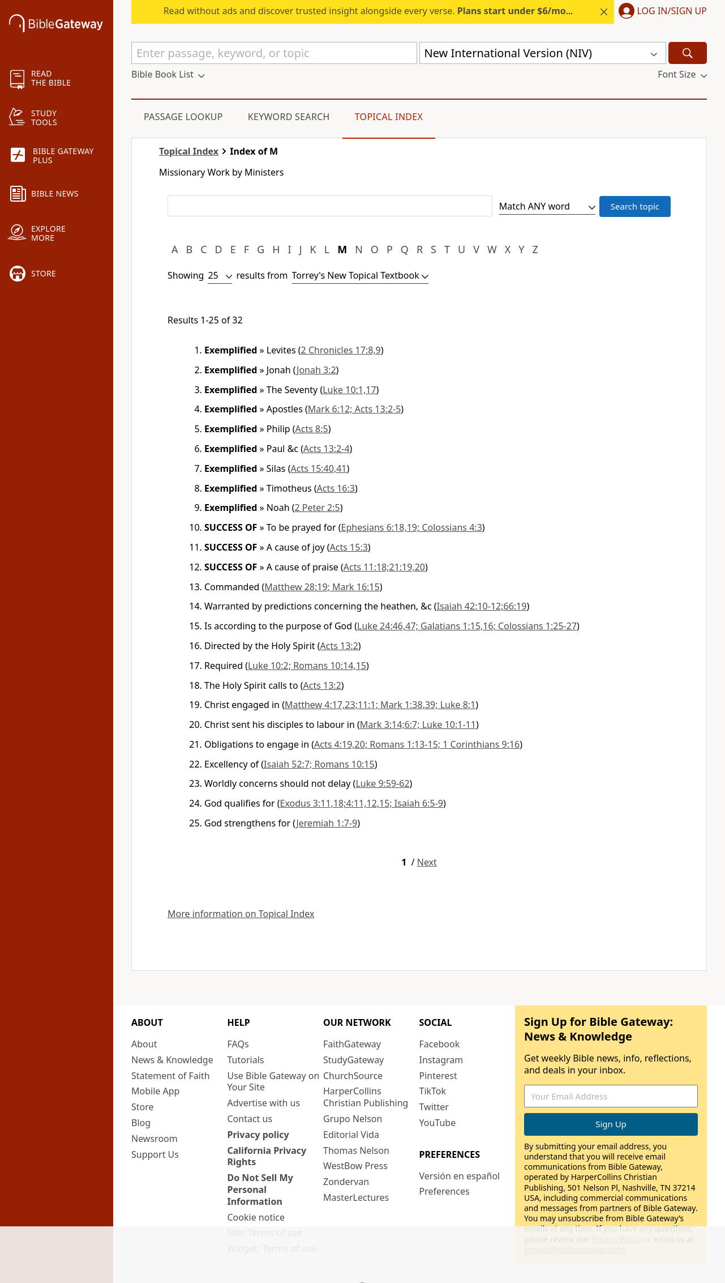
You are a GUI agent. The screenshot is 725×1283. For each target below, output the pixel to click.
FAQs (238, 1044)
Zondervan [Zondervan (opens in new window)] (346, 1181)
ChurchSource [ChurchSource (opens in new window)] (353, 1075)
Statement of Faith (170, 1075)
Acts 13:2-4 (326, 448)
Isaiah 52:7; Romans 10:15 (319, 764)
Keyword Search (289, 116)
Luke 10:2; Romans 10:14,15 (307, 665)
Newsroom (154, 1138)
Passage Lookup (183, 116)
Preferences (444, 1191)
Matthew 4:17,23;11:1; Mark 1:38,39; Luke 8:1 (380, 704)
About (144, 1044)
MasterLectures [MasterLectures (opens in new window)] (356, 1197)
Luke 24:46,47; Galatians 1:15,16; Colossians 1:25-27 (467, 626)
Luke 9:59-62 (382, 783)
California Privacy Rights (267, 1156)
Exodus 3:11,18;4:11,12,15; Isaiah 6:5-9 (361, 803)
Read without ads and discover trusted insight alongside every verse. (374, 11)
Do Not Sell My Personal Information (260, 1189)
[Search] (687, 53)
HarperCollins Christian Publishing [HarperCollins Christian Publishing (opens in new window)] (365, 1097)
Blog (141, 1122)
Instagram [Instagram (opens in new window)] (441, 1060)
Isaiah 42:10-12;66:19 (482, 606)
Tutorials (246, 1060)
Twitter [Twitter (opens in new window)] (434, 1107)
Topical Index (389, 116)
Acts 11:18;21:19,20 (384, 567)
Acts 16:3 (336, 488)
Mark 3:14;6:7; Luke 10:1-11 (418, 724)
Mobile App (155, 1091)
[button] (660, 12)
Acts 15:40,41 (318, 468)
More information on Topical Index (241, 914)
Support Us (155, 1154)
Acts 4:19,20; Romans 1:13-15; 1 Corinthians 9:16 (417, 744)
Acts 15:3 (349, 547)
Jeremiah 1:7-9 (326, 823)
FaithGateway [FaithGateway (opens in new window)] (352, 1044)
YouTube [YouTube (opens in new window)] (437, 1122)
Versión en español (459, 1176)
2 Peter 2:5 (317, 507)
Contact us (250, 1118)
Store (142, 1107)
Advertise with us (264, 1103)
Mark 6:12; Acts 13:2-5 (354, 409)
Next (427, 862)
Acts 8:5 (311, 429)
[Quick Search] (274, 53)
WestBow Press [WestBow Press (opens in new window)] (355, 1166)
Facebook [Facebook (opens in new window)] (439, 1044)
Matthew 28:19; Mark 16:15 (321, 587)
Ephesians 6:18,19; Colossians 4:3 (411, 527)
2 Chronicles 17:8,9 (341, 350)
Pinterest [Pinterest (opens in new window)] (438, 1075)
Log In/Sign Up (672, 11)
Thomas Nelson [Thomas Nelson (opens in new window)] (356, 1150)
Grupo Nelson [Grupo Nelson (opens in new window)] (352, 1118)
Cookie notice (256, 1217)
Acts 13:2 (339, 646)
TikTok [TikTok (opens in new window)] (433, 1091)
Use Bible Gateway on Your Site (274, 1081)
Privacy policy (258, 1134)
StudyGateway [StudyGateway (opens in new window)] (353, 1060)
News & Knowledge (172, 1060)
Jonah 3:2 (316, 370)
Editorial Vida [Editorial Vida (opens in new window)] (351, 1134)
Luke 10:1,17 (349, 389)
